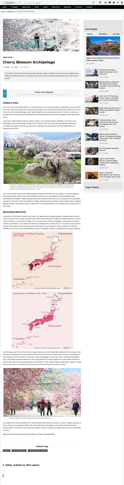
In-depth (14, 7)
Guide (45, 7)
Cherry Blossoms (19, 450)
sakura (6, 450)
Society (6, 67)
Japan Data (26, 7)
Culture (15, 67)
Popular (89, 7)
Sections (78, 7)
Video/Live (56, 7)
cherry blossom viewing (37, 450)
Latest (4, 7)
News (37, 7)
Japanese (67, 7)
